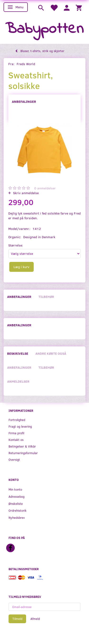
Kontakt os (16, 440)
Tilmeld (17, 619)
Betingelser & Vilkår (22, 446)
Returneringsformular (23, 453)
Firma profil (16, 433)
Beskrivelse (17, 353)
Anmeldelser (18, 381)
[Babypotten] (44, 29)
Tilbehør (46, 296)
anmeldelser (45, 188)
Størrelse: (15, 245)
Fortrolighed (17, 420)
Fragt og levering (20, 426)
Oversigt (14, 459)
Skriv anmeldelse (25, 193)
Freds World (26, 64)
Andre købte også (50, 353)
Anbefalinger (24, 101)
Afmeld (35, 619)
